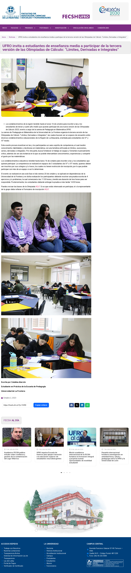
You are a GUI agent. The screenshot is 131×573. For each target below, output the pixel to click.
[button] (71, 405)
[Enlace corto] (17, 405)
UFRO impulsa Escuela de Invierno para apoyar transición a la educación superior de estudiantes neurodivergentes (49, 456)
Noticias (12, 37)
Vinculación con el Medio (83, 28)
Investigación (62, 28)
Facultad (16, 28)
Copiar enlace (41, 405)
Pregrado (30, 28)
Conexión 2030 (103, 28)
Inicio (4, 28)
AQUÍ (38, 186)
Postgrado (45, 28)
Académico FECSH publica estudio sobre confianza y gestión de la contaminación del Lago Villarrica (15, 456)
